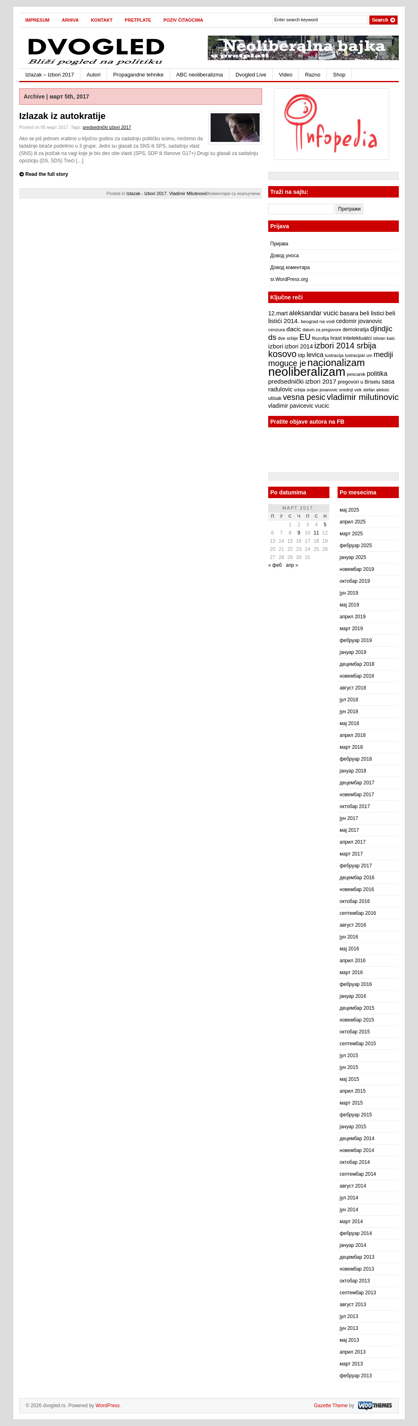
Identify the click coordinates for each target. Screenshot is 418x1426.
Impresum (37, 20)
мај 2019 (349, 605)
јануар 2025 (353, 557)
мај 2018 (349, 723)
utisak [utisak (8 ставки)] (275, 398)
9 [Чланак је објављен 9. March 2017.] (299, 533)
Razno (312, 75)
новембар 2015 (357, 1020)
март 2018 (351, 747)
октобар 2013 (355, 1281)
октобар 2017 (355, 806)
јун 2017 (349, 818)
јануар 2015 (353, 1127)
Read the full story (46, 174)
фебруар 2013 (356, 1376)
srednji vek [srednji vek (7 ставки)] (350, 389)
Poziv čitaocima (183, 20)
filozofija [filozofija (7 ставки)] (320, 338)
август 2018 (353, 688)
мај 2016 (349, 949)
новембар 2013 (357, 1269)
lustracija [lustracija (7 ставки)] (334, 355)
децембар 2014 (357, 1138)
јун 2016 (349, 937)
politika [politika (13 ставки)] (377, 373)
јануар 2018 (353, 771)
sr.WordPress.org (289, 279)
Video (285, 75)
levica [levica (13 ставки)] (315, 354)
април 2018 (353, 735)
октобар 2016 (355, 901)
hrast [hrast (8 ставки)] (336, 338)
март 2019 (351, 628)
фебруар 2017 (356, 866)
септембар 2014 (358, 1174)
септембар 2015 (358, 1043)
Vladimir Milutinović (188, 193)
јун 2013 (349, 1328)
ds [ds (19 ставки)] (272, 337)
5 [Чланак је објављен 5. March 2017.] (325, 525)
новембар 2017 (357, 794)
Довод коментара (290, 267)
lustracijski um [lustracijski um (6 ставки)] (358, 355)
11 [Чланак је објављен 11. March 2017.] (316, 533)
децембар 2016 (357, 877)
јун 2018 (349, 711)
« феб (275, 565)
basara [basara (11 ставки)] (349, 313)
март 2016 (351, 972)
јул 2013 (349, 1316)
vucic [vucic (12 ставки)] (322, 405)
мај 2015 (349, 1079)
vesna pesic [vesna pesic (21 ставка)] (304, 397)
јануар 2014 (353, 1245)
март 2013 (351, 1364)
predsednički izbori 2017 (106, 127)
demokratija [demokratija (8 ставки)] (355, 329)
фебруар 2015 (356, 1115)
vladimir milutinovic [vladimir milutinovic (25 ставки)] (362, 397)
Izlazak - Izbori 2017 (147, 193)
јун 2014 (349, 1210)
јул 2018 (349, 700)
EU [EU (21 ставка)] (304, 336)
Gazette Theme (331, 1405)
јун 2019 (349, 593)
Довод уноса (284, 255)
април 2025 (353, 522)
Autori (93, 75)
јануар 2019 (353, 652)
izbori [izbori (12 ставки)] (275, 346)
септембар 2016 (358, 913)
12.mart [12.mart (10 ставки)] (278, 313)
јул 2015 (349, 1055)
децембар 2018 (357, 664)
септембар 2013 (358, 1293)
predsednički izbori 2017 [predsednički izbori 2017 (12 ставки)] (302, 381)
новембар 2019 (357, 569)
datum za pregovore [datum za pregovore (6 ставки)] (321, 329)
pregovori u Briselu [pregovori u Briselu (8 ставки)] (359, 382)
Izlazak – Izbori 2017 (49, 75)
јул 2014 (349, 1198)
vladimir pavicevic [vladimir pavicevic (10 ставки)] (291, 405)
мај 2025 (349, 510)
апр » (292, 565)
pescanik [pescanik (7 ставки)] (356, 374)
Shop (339, 75)
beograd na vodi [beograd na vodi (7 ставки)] (318, 321)
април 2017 (353, 842)
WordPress (108, 1405)
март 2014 (351, 1221)
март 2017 (351, 854)
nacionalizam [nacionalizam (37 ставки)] (336, 362)
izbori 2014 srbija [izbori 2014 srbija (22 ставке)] (345, 345)
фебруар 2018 (356, 759)
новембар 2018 (357, 676)
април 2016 (353, 960)
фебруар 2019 (356, 640)
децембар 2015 (357, 1008)
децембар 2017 (357, 783)
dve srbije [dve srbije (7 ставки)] (288, 338)
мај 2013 (349, 1340)
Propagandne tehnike (138, 75)
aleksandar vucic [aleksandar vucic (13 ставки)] (313, 313)
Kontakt (102, 20)
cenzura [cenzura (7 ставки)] (276, 329)
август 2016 (353, 925)
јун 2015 (349, 1067)
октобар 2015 (355, 1032)
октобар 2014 (355, 1162)
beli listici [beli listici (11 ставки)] (372, 313)
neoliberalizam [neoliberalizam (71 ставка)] (306, 371)
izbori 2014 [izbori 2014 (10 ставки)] (299, 346)
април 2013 (353, 1352)
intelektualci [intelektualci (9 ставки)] (357, 338)
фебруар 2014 (356, 1233)
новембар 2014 (357, 1150)
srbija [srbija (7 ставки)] (299, 389)
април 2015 (353, 1091)
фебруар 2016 (356, 984)
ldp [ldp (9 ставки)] (301, 355)
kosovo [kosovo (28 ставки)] (282, 354)
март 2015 (351, 1103)
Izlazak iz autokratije (62, 116)
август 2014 (353, 1186)
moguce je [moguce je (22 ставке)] (287, 363)
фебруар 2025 (356, 545)
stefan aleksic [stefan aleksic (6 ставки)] (376, 389)
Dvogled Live (251, 75)
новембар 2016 (357, 889)
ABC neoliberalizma (199, 75)
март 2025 (351, 534)
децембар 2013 (357, 1257)
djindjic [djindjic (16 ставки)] (381, 329)
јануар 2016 (353, 996)
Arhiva (70, 20)
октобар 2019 (355, 581)
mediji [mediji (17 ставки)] (383, 354)
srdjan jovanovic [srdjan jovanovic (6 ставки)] (322, 389)
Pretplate (138, 20)
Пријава (279, 244)
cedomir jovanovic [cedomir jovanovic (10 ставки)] (359, 321)
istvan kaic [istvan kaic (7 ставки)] (384, 338)
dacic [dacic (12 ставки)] (294, 329)
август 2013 (353, 1304)
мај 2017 (349, 830)
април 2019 (353, 617)
